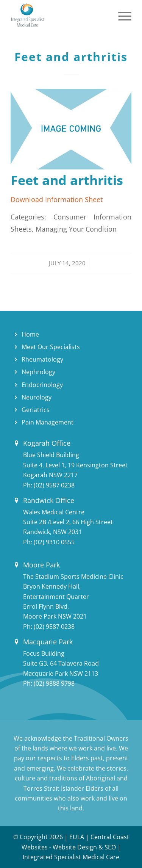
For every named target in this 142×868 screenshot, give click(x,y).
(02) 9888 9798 (54, 683)
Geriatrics (36, 410)
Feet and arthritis (71, 56)
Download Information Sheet (57, 199)
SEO (110, 847)
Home (30, 334)
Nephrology (38, 372)
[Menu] (121, 15)
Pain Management (47, 422)
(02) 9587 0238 (54, 485)
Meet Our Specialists (51, 347)
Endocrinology (42, 385)
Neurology (36, 397)
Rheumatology (42, 359)
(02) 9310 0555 (54, 542)
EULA (76, 837)
